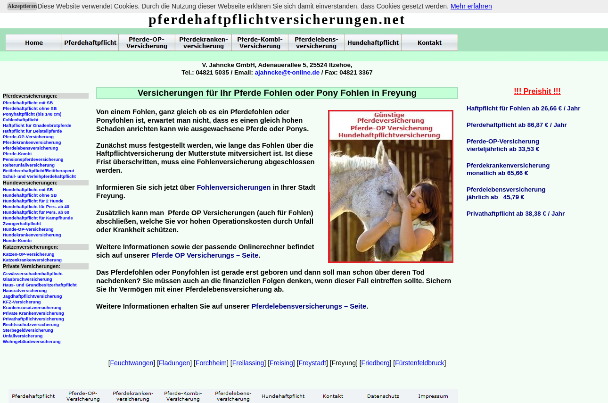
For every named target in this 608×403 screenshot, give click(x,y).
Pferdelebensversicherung (30, 148)
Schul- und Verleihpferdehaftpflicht (39, 176)
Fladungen (174, 363)
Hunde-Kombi (17, 240)
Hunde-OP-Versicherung (28, 229)
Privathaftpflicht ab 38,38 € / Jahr (516, 213)
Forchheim (211, 363)
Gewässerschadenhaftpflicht (33, 273)
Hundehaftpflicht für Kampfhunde (38, 218)
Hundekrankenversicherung (32, 235)
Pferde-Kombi (17, 153)
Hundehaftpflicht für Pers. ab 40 (36, 206)
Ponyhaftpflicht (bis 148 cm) (32, 114)
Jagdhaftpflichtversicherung (32, 296)
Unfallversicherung (23, 336)
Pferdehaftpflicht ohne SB (30, 108)
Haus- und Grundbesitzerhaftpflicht (40, 285)
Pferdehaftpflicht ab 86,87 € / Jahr (517, 124)
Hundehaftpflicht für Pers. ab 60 (36, 212)
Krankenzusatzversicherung (32, 307)
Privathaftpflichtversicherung (33, 319)
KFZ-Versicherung (22, 302)
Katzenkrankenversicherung (32, 260)
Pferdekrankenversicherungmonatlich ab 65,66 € (508, 169)
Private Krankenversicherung (33, 313)
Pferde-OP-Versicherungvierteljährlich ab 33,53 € (503, 145)
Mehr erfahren (471, 6)
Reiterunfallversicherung (29, 165)
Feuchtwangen (132, 363)
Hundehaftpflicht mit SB (28, 189)
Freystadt (312, 363)
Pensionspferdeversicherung (33, 159)
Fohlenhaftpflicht (21, 120)
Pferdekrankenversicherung (32, 142)
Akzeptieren (22, 6)
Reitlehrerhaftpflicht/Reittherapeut (38, 170)
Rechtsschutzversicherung (31, 324)
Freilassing (248, 363)
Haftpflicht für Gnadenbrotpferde (37, 125)
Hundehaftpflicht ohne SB (30, 195)
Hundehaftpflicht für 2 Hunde (33, 201)
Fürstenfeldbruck (419, 363)
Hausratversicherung (25, 290)
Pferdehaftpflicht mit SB (28, 103)
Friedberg (376, 363)
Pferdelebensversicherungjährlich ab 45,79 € (506, 193)
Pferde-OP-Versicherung (28, 136)
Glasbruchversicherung (27, 279)
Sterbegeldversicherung (28, 330)
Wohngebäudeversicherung (32, 341)
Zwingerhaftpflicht (22, 223)
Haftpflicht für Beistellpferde (32, 131)
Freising (281, 363)
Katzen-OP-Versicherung (28, 254)
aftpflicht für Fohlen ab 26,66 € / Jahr (526, 108)
